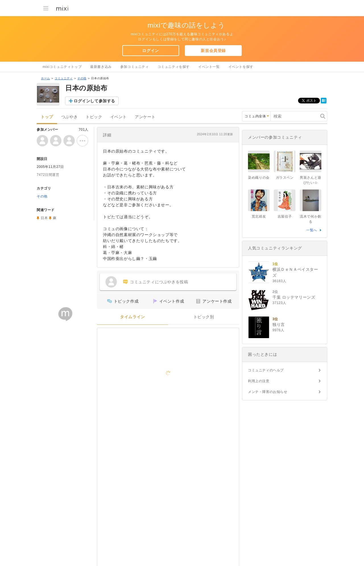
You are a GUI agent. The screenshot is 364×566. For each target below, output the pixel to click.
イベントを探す (240, 67)
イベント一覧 (209, 67)
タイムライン (132, 317)
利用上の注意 (259, 381)
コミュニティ (64, 78)
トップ (47, 117)
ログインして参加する (94, 101)
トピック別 (203, 317)
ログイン (150, 50)
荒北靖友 (259, 217)
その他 (81, 78)
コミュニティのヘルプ (266, 370)
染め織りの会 (259, 178)
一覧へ (311, 230)
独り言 (278, 324)
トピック (94, 117)
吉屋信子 (285, 217)
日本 (44, 218)
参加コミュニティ (134, 67)
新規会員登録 (213, 50)
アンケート (145, 117)
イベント (118, 117)
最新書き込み (101, 67)
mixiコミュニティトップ (62, 67)
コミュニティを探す (174, 67)
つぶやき (69, 117)
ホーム (45, 78)
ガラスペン (285, 178)
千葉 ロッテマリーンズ (293, 297)
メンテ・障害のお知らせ (268, 392)
